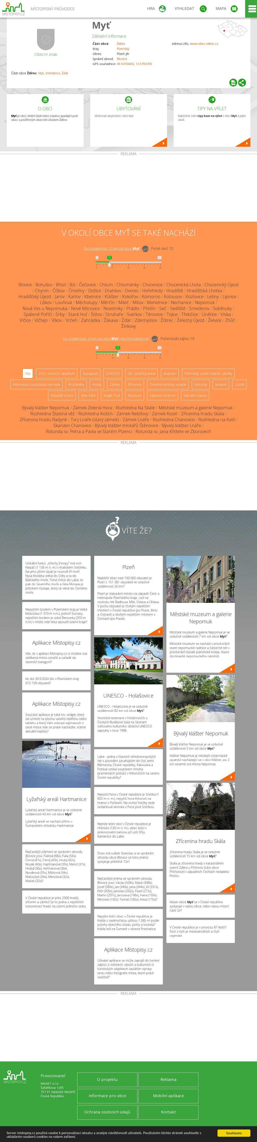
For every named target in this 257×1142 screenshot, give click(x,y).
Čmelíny (76, 291)
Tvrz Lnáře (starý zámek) (95, 419)
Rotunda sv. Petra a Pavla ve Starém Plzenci (89, 431)
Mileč (124, 302)
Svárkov (134, 314)
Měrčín (108, 302)
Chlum (106, 285)
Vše (28, 373)
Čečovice (87, 285)
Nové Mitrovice (85, 308)
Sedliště (177, 308)
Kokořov (130, 296)
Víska (226, 314)
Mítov (138, 302)
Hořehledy (152, 291)
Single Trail (111, 395)
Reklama (168, 1079)
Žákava (111, 320)
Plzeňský (123, 49)
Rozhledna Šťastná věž (52, 414)
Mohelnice (157, 302)
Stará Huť (77, 314)
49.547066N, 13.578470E (134, 64)
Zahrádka (90, 320)
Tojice (172, 314)
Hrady (97, 384)
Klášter (112, 296)
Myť (101, 25)
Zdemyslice (146, 320)
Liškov (46, 302)
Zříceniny (135, 384)
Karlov (74, 296)
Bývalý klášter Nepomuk (45, 408)
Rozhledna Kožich (95, 414)
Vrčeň (71, 320)
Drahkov (113, 291)
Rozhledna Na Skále (135, 408)
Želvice (214, 320)
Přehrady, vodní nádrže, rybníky (208, 373)
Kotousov (173, 296)
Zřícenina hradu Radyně (43, 419)
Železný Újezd (190, 320)
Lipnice (229, 296)
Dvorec (131, 291)
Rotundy (200, 384)
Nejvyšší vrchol (61, 395)
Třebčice (189, 314)
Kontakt (168, 1112)
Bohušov (44, 285)
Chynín (42, 291)
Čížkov (58, 291)
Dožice (94, 291)
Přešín (149, 308)
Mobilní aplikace (168, 1095)
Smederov (52, 73)
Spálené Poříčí (38, 314)
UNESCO (113, 373)
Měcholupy (86, 302)
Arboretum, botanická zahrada (36, 384)
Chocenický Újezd (222, 285)
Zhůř (230, 320)
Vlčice (25, 320)
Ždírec (121, 44)
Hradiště (174, 291)
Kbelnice (92, 296)
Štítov (96, 314)
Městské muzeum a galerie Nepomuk (195, 408)
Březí (61, 285)
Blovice (122, 59)
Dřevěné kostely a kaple (167, 384)
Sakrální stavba (195, 395)
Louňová (63, 302)
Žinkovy (128, 326)
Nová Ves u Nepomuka (45, 308)
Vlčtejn (41, 320)
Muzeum (135, 395)
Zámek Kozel (164, 414)
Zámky (115, 384)
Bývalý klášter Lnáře (181, 425)
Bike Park (88, 395)
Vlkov (57, 320)
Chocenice (153, 285)
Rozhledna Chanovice (174, 419)
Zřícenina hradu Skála (202, 414)
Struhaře (114, 314)
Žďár (65, 73)
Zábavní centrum (162, 395)
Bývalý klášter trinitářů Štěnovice (126, 425)
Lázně (239, 384)
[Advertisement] (128, 188)
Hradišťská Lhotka (204, 291)
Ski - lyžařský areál (141, 373)
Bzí (72, 285)
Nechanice (181, 302)
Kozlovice (194, 296)
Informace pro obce (107, 1095)
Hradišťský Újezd (34, 296)
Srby (60, 314)
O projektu (107, 1079)
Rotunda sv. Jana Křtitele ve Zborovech (173, 431)
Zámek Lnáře (136, 419)
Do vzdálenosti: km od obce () (106, 338)
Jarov (60, 296)
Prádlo (132, 308)
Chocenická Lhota (183, 285)
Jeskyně (221, 384)
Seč (162, 308)
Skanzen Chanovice (72, 425)
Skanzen (169, 373)
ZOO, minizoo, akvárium (56, 373)
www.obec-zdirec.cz (204, 44)
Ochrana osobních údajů (107, 1112)
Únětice (209, 314)
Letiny (213, 296)
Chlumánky (128, 285)
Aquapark (90, 373)
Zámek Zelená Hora (92, 408)
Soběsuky (222, 308)
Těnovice (154, 314)
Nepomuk (205, 302)
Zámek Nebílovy (132, 414)
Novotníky (113, 308)
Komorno (151, 296)
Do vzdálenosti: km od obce (112, 248)
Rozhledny (76, 384)
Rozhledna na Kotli (216, 419)
